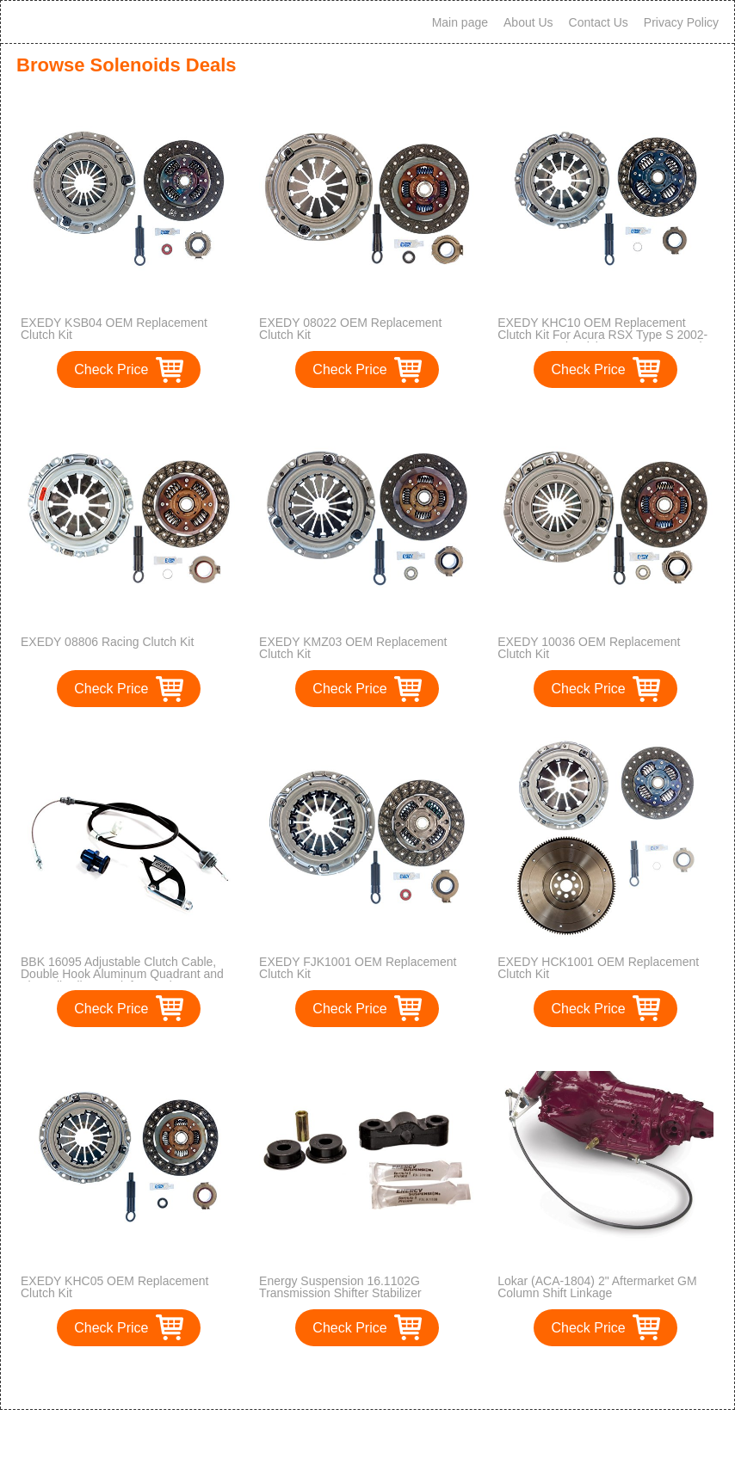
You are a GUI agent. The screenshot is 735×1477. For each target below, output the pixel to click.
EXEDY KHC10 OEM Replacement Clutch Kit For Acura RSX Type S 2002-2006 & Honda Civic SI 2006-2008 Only (602, 335)
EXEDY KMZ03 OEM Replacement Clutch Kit (353, 648)
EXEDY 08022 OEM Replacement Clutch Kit (350, 329)
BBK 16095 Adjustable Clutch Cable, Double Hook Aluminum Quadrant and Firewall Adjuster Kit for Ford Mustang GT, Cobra (122, 980)
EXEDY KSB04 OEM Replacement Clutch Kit (114, 329)
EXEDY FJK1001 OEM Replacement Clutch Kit (357, 968)
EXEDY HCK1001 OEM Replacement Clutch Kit (598, 968)
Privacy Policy (681, 22)
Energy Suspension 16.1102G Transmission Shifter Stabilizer (340, 1287)
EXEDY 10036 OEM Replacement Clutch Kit (588, 648)
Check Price (111, 369)
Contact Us (598, 22)
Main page (460, 22)
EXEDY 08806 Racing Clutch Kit (107, 642)
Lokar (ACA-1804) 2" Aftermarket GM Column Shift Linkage (596, 1287)
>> (399, 1378)
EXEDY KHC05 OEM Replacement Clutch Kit (114, 1287)
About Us (528, 22)
